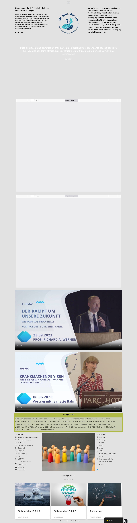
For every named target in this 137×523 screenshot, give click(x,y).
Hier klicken (68, 59)
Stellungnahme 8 (68, 475)
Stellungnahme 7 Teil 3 (29, 511)
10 (78, 521)
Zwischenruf (96, 511)
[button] (68, 2)
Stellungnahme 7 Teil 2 (65, 511)
